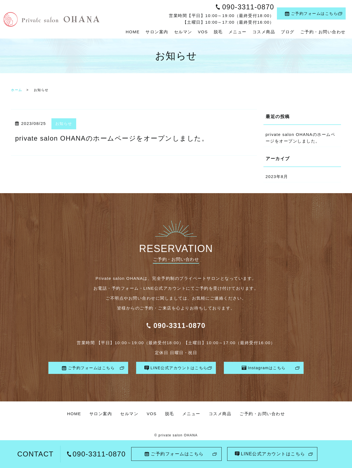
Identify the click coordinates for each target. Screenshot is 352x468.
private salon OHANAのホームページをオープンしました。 (111, 138)
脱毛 (218, 31)
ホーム (16, 90)
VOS (203, 31)
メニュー (238, 31)
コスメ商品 (263, 31)
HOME (133, 31)
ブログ (288, 31)
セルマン (183, 31)
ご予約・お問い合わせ (323, 31)
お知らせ (63, 123)
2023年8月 (277, 176)
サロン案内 (156, 31)
